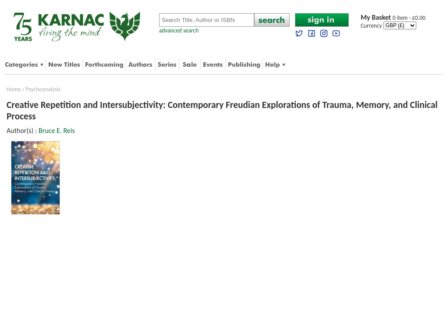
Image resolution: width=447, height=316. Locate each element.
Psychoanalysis (43, 89)
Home (14, 89)
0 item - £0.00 (393, 18)
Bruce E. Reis (57, 130)
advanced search (179, 30)
